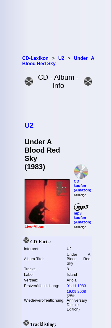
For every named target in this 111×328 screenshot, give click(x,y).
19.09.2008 (76, 291)
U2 (29, 125)
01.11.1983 (76, 286)
